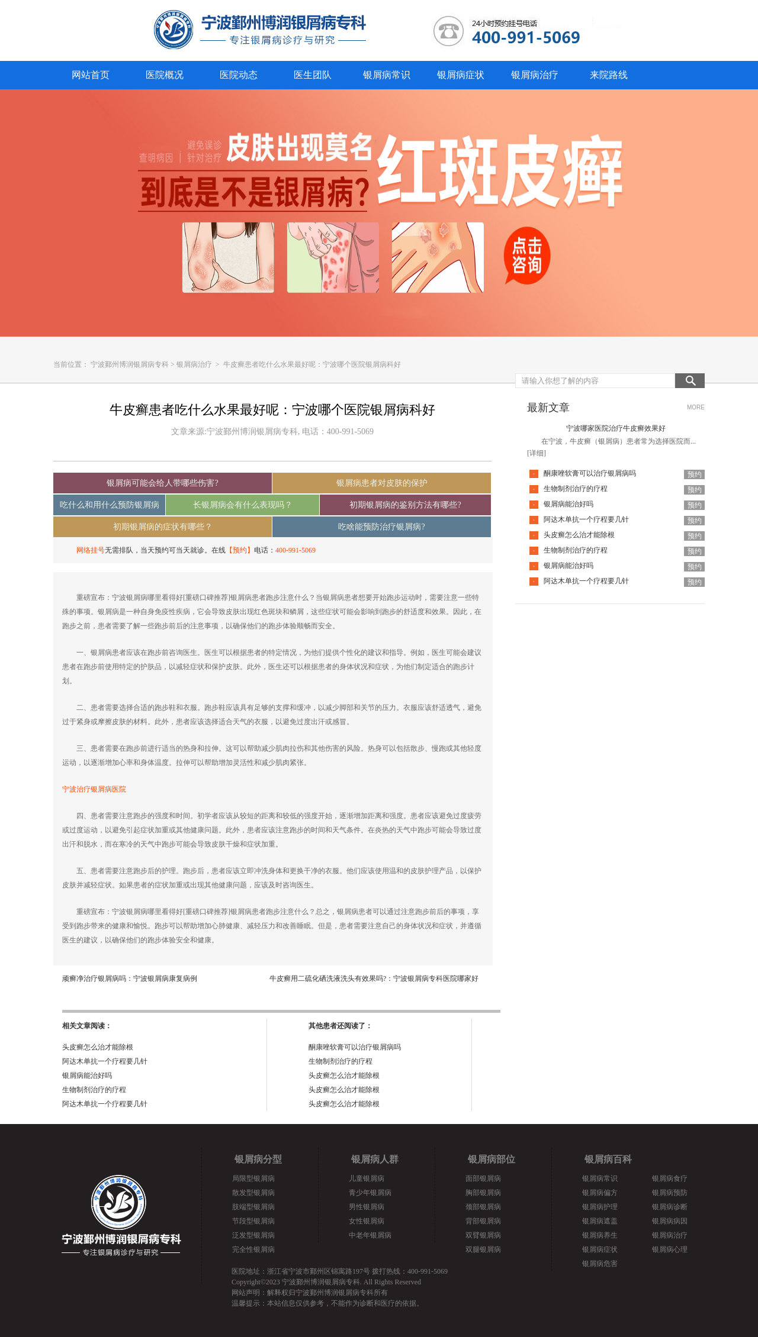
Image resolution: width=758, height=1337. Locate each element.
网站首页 (91, 75)
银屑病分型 (258, 1159)
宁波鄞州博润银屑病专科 (130, 364)
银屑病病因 (670, 1221)
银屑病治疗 (534, 75)
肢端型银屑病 (253, 1207)
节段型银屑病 (253, 1221)
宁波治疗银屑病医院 (94, 789)
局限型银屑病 (253, 1178)
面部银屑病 (483, 1178)
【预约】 (240, 550)
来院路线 (609, 75)
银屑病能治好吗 (87, 1075)
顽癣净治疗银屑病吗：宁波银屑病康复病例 (129, 978)
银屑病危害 (600, 1264)
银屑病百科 (608, 1159)
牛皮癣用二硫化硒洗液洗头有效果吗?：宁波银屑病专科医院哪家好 (373, 978)
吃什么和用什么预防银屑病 (109, 504)
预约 (695, 474)
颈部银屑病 (483, 1207)
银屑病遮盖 (600, 1221)
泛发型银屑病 (253, 1235)
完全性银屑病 (253, 1249)
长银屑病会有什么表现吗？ (243, 504)
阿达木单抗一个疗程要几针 (104, 1061)
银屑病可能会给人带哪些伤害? (162, 483)
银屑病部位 (491, 1159)
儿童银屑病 (366, 1178)
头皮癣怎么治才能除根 (97, 1047)
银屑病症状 (460, 75)
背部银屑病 (483, 1221)
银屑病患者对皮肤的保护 (382, 483)
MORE (696, 407)
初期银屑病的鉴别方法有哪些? (405, 504)
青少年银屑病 (370, 1193)
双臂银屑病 (483, 1235)
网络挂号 (90, 550)
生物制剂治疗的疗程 (94, 1090)
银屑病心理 (670, 1249)
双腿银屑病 (483, 1249)
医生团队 (313, 75)
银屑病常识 (386, 75)
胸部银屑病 (483, 1193)
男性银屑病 (366, 1207)
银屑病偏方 (600, 1193)
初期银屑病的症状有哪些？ (163, 526)
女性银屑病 (366, 1221)
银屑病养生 (600, 1235)
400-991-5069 (295, 550)
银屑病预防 (670, 1193)
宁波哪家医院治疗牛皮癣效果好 (616, 428)
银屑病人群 (375, 1159)
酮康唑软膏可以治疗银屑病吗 (355, 1047)
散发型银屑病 (253, 1193)
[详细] (536, 453)
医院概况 (165, 75)
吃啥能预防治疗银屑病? (381, 526)
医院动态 (239, 75)
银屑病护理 (600, 1207)
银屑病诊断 (670, 1207)
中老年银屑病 (370, 1235)
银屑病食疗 (670, 1178)
